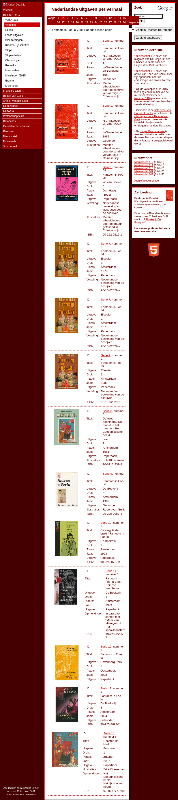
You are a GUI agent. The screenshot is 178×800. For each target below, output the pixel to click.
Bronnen (10, 80)
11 (105, 18)
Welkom (8, 9)
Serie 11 (110, 571)
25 (100, 22)
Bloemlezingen (14, 40)
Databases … (11, 121)
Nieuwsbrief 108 (143, 174)
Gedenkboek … (12, 106)
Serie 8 (107, 411)
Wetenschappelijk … (15, 116)
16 (58, 22)
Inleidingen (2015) (15, 75)
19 (72, 22)
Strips (8, 50)
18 (67, 22)
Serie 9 (107, 473)
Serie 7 (105, 243)
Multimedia (11, 85)
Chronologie (12, 60)
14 (119, 18)
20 (77, 22)
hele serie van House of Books (152, 112)
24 (96, 22)
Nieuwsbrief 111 (145, 70)
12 (110, 18)
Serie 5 (107, 167)
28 (114, 22)
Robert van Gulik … (14, 95)
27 (110, 22)
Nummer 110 (142, 98)
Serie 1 (107, 40)
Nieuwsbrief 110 (143, 168)
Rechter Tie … (11, 14)
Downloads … (11, 141)
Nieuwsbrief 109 (143, 171)
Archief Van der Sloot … (17, 100)
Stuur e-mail (10, 146)
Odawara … (10, 111)
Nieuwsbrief (10, 136)
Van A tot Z (11, 19)
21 (82, 22)
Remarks (10, 65)
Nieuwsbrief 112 (145, 56)
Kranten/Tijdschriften (17, 45)
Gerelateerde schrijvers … (18, 126)
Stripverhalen (13, 55)
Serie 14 (108, 733)
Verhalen (10, 24)
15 (124, 18)
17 (63, 22)
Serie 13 (105, 688)
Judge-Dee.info (16, 4)
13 (114, 18)
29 (119, 22)
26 (105, 22)
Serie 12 (105, 646)
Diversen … (10, 131)
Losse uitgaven (14, 35)
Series (9, 30)
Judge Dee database (152, 131)
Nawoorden (12, 70)
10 (100, 18)
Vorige (51, 18)
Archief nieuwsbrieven (147, 180)
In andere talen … (13, 90)
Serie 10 (105, 522)
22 (86, 22)
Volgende (133, 22)
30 (124, 22)
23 (91, 22)
